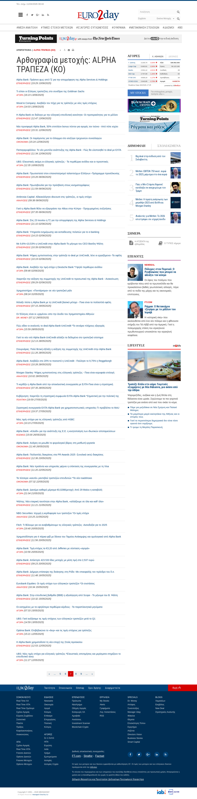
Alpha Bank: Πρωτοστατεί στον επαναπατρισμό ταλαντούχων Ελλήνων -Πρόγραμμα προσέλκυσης (68, 173)
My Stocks (104, 701)
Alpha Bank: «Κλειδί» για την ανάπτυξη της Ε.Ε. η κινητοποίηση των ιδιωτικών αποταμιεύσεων (65, 431)
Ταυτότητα (49, 687)
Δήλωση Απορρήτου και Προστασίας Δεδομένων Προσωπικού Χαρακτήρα (108, 779)
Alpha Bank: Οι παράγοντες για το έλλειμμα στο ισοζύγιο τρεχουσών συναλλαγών (59, 138)
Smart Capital (134, 742)
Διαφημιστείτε (112, 687)
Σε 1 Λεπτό (49, 738)
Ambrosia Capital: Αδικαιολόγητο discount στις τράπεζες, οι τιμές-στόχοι (54, 196)
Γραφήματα (105, 708)
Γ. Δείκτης (132, 63)
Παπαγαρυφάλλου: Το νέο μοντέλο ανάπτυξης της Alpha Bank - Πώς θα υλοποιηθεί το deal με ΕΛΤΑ (68, 150)
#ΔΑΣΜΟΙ (168, 27)
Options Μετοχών (24, 764)
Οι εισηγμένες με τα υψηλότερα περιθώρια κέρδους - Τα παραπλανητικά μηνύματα (59, 607)
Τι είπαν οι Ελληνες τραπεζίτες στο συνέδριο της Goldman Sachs (50, 91)
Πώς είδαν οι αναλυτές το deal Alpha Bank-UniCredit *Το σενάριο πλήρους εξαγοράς (60, 325)
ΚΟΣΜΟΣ (20, 435)
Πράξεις (20, 727)
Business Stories (135, 738)
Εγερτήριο (132, 727)
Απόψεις (131, 704)
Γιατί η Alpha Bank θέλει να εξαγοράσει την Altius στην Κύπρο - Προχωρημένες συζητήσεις (63, 208)
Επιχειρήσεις (50, 719)
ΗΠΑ (46, 742)
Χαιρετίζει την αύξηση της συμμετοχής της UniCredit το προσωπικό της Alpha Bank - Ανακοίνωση (67, 278)
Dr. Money (132, 701)
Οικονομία (48, 704)
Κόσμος (47, 712)
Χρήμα (47, 753)
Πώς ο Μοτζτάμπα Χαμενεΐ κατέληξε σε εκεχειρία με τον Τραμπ (151, 187)
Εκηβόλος (159, 704)
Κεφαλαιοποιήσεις (24, 731)
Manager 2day (134, 712)
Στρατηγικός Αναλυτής (165, 712)
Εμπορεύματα (50, 757)
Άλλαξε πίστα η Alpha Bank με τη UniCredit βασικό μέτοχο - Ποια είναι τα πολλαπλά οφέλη (63, 302)
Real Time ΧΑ (22, 701)
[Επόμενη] (92, 674)
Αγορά (47, 708)
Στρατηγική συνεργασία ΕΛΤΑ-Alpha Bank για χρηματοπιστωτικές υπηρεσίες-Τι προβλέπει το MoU (67, 407)
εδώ (155, 38)
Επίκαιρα (48, 716)
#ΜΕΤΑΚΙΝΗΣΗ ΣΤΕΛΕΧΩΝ (144, 27)
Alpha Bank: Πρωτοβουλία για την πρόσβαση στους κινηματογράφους (53, 185)
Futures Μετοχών (24, 760)
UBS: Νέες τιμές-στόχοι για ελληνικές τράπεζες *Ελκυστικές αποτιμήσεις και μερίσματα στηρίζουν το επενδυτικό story (68, 655)
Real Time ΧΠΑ (23, 704)
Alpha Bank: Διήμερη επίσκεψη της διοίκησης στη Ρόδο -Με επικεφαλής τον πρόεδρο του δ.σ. (65, 571)
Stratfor (88, 756)
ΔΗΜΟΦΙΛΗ (136, 146)
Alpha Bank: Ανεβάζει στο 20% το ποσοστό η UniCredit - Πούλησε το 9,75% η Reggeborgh (64, 361)
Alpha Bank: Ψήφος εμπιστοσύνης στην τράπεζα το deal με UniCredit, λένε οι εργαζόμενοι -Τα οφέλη (69, 255)
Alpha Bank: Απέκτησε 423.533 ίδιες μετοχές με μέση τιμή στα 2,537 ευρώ (55, 560)
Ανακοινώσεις (22, 734)
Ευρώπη (48, 745)
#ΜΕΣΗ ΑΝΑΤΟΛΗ (26, 27)
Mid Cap (132, 74)
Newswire (48, 701)
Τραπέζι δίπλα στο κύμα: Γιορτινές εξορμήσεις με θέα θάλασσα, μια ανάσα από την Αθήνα (153, 387)
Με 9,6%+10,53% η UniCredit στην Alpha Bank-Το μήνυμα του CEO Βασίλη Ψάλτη (59, 243)
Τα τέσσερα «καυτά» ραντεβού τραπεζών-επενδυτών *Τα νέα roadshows (54, 478)
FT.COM (148, 302)
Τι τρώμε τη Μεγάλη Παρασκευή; (146, 427)
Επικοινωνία (65, 687)
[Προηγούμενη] (49, 674)
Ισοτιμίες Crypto (51, 764)
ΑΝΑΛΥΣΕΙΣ (22, 200)
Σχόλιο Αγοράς (23, 712)
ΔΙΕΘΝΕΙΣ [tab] (173, 56)
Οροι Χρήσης (94, 687)
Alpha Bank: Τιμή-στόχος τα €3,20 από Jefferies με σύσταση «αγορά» (53, 548)
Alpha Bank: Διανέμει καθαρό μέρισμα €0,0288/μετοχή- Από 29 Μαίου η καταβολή (59, 489)
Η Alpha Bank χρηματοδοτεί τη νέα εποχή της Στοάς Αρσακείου (49, 642)
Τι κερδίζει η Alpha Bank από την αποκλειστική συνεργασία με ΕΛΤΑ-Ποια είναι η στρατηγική (64, 384)
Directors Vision (135, 734)
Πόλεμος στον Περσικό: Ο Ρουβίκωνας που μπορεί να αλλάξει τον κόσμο (160, 272)
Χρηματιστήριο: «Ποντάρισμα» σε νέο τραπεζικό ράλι (44, 290)
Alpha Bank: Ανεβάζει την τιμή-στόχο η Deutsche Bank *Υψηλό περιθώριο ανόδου (59, 267)
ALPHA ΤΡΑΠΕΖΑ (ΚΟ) (44, 50)
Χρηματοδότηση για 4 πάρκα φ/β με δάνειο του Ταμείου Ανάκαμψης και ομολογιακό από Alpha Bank (68, 536)
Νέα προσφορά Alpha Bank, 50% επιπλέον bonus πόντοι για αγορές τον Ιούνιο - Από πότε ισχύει (67, 126)
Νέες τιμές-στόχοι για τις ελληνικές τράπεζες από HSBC (45, 419)
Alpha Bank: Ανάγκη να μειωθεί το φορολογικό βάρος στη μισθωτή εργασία (55, 443)
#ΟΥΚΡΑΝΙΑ (118, 27)
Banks (131, 70)
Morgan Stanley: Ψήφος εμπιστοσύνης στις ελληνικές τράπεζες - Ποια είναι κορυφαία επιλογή (65, 372)
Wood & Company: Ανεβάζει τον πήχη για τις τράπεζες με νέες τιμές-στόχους (56, 103)
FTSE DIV (132, 77)
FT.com (76, 756)
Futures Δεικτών (23, 753)
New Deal (159, 708)
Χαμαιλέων (160, 701)
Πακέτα (19, 723)
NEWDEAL (150, 265)
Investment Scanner (81, 723)
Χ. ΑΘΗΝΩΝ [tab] (157, 56)
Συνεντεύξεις (133, 708)
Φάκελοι (131, 716)
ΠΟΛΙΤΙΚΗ (21, 400)
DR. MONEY (22, 318)
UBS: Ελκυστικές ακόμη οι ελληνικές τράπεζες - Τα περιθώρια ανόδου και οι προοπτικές (62, 161)
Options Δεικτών (23, 757)
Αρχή (175, 687)
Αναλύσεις (76, 719)
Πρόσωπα (76, 701)
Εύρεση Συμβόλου (24, 716)
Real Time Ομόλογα (25, 708)
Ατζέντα (131, 731)
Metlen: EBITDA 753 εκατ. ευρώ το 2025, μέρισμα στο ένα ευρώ (151, 173)
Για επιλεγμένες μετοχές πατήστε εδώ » (161, 93)
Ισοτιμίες (48, 760)
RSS (102, 716)
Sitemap (80, 687)
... (55, 673)
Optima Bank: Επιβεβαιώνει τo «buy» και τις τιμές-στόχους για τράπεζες (54, 630)
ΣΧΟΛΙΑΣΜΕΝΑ (169, 146)
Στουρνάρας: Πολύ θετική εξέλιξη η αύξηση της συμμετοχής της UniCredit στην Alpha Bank (63, 349)
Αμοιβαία (76, 716)
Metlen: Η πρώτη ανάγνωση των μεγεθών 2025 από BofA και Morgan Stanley (152, 202)
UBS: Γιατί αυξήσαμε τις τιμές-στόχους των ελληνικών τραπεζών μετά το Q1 (55, 618)
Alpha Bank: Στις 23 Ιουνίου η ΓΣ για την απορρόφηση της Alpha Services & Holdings (61, 220)
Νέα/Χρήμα (77, 704)
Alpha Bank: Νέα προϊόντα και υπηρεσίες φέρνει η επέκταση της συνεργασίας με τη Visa (62, 466)
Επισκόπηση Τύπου (136, 723)
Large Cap (132, 66)
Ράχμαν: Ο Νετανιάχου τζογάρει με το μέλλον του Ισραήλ (160, 309)
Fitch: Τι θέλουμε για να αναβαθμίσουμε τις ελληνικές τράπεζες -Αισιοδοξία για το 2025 (61, 525)
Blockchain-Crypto (80, 727)
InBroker (93, 767)
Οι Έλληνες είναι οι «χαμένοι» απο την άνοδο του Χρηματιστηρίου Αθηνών (55, 314)
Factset (99, 756)
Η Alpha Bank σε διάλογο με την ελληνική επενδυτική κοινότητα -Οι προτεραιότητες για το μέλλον (67, 114)
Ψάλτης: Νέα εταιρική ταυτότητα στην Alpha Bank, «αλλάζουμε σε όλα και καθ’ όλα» (60, 501)
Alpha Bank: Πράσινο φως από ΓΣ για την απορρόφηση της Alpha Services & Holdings (62, 79)
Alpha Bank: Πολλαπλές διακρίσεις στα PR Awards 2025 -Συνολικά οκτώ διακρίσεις (59, 454)
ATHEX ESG (133, 81)
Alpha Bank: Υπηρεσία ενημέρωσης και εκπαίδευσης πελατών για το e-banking (57, 232)
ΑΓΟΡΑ (19, 95)
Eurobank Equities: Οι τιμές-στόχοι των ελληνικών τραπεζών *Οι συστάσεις (55, 583)
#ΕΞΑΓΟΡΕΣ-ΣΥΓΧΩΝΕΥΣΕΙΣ (92, 27)
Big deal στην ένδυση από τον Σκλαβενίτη (150, 158)
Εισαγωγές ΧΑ (78, 712)
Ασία (46, 749)
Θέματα (131, 719)
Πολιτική (48, 723)
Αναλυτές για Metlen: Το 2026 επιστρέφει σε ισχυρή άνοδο (150, 217)
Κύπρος (47, 727)
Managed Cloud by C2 (40, 794)
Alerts (102, 704)
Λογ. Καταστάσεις (108, 712)
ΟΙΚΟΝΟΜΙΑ (22, 142)
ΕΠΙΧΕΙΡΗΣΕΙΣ (23, 83)
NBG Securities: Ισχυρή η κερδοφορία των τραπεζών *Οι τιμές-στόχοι (52, 513)
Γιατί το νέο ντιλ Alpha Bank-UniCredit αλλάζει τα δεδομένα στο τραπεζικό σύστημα (59, 337)
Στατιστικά (20, 719)
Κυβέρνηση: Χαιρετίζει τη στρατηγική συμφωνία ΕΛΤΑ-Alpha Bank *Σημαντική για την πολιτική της (67, 396)
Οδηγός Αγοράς (79, 708)
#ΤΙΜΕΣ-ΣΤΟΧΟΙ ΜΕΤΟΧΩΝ (57, 27)
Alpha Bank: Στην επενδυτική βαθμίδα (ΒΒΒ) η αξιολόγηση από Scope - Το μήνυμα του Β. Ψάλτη (67, 595)
